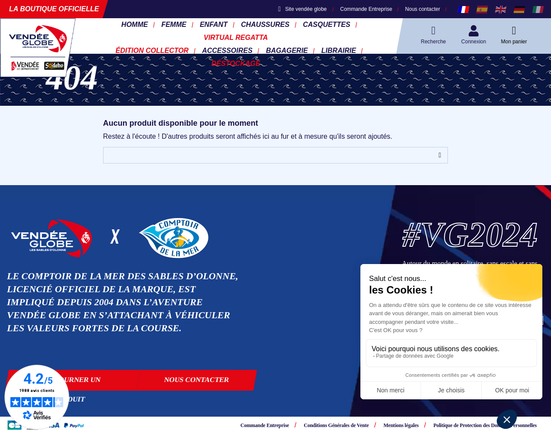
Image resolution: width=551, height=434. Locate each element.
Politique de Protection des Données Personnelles (485, 425)
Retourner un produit (72, 383)
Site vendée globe (302, 9)
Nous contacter (422, 9)
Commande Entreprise (366, 9)
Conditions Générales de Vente (336, 425)
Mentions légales (400, 425)
